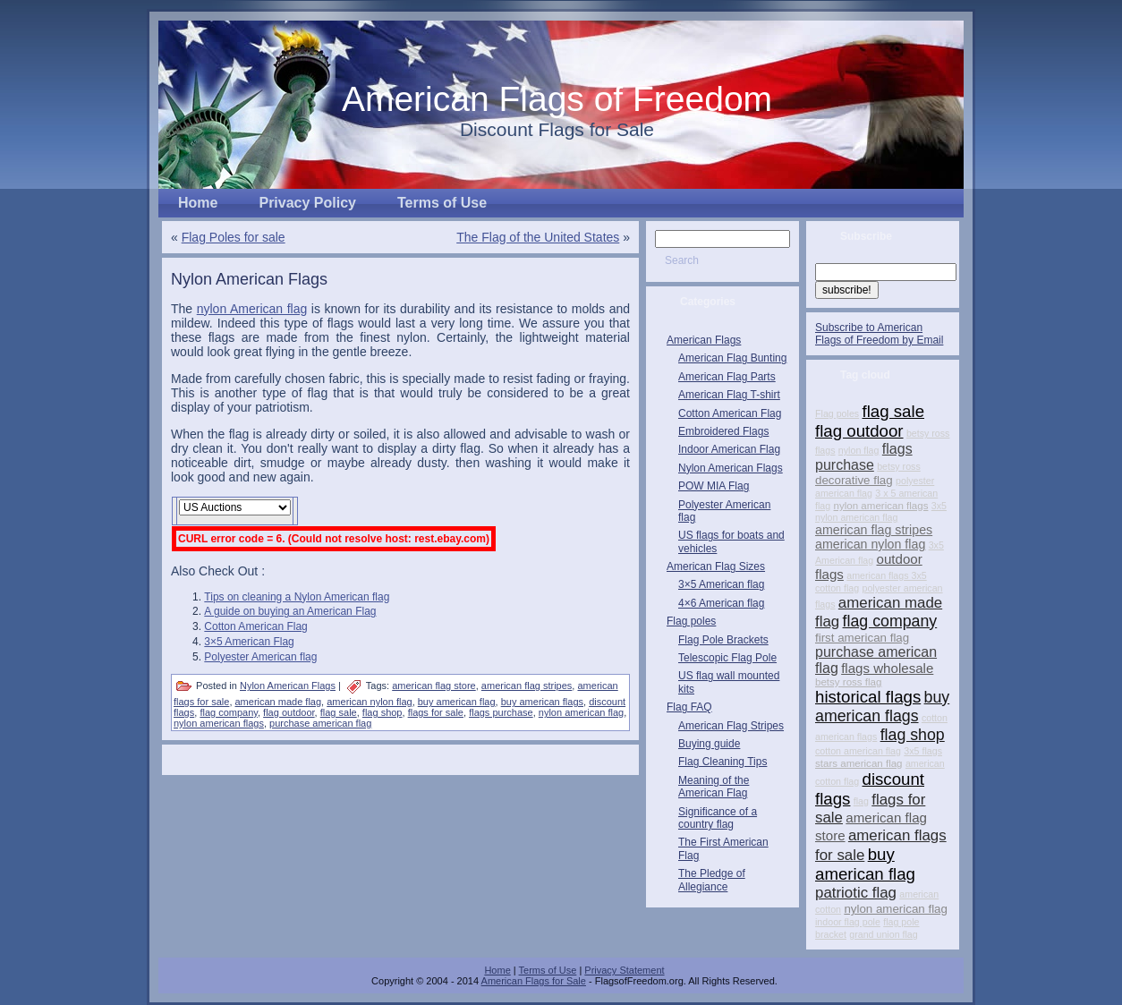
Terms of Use (548, 970)
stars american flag (859, 763)
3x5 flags (923, 750)
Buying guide (709, 743)
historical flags (868, 696)
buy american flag (457, 701)
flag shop (382, 712)
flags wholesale (887, 668)
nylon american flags (219, 723)
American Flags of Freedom (557, 99)
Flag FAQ (689, 707)
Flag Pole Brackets (723, 640)
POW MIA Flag (713, 486)
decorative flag (854, 480)
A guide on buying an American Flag (290, 611)
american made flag (278, 701)
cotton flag (837, 588)
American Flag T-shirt (729, 394)
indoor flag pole (847, 921)
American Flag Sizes (716, 566)
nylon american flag (581, 712)
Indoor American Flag (729, 449)
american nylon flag (369, 701)
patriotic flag (856, 892)
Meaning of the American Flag (713, 786)
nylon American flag (252, 309)
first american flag (862, 637)
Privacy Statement (624, 970)
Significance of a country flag (717, 817)
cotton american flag (858, 750)
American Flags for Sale (533, 980)
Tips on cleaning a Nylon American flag (296, 597)
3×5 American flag (721, 584)
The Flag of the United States (537, 237)
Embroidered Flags (723, 431)
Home (497, 970)
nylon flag (859, 450)
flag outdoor (289, 712)
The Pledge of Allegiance (711, 879)
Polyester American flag (260, 657)
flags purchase (501, 712)
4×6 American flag (721, 603)
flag (861, 801)
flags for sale (435, 712)
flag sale (338, 712)
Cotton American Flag (255, 626)
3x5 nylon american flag (881, 511)
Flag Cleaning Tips (722, 761)
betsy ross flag (848, 682)
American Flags (704, 340)
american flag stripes (527, 685)
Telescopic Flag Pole (727, 658)
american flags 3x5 (886, 575)
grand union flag (883, 934)
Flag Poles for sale (233, 237)
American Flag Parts (727, 376)
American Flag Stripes (731, 726)
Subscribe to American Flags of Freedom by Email (879, 333)
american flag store (434, 685)
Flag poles (691, 621)
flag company (229, 712)
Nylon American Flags (249, 279)
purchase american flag (320, 723)
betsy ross (899, 466)
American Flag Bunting (732, 358)
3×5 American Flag (248, 641)
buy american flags (542, 701)
